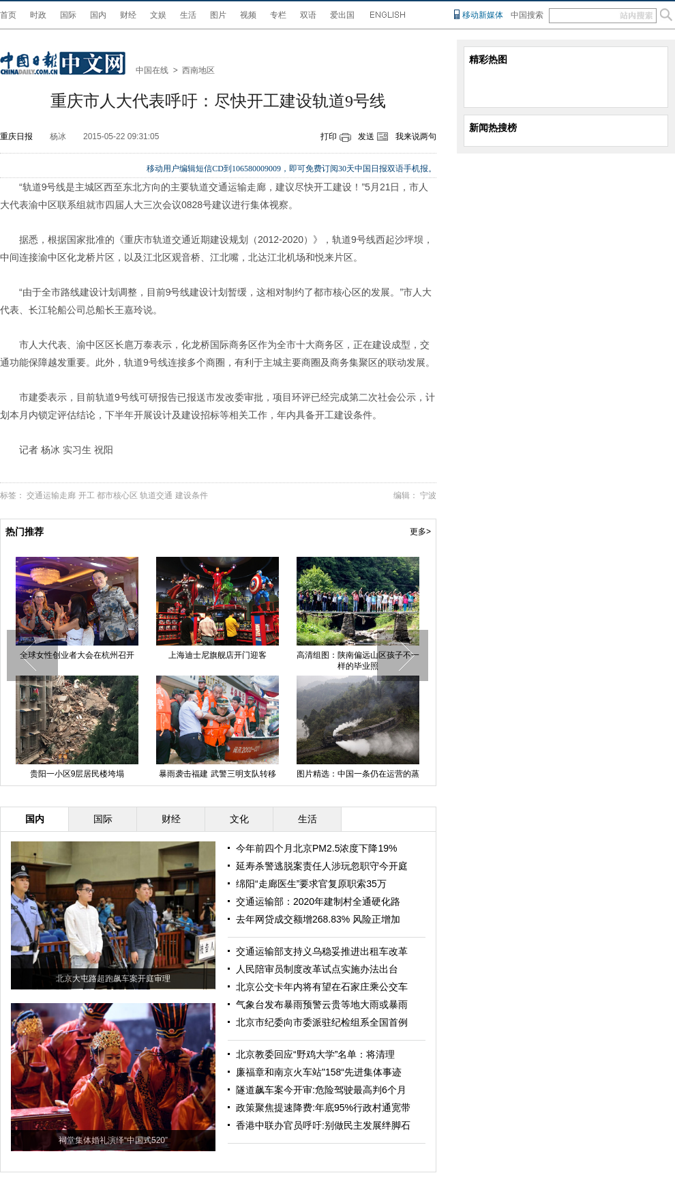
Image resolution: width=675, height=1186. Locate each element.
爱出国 (342, 15)
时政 (38, 15)
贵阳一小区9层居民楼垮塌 (77, 774)
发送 (366, 136)
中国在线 (152, 70)
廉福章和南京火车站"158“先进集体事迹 (319, 1072)
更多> (420, 531)
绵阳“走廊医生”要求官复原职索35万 (311, 883)
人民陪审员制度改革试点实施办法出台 (317, 969)
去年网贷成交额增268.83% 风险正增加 (318, 919)
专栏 (278, 15)
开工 (86, 495)
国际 (68, 15)
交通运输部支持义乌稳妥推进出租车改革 (322, 951)
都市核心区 (117, 495)
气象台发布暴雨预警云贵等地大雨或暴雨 (322, 1004)
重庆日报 (16, 136)
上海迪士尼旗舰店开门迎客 (217, 655)
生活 (188, 15)
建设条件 (191, 495)
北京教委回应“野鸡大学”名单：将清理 (315, 1054)
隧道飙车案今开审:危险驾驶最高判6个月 (321, 1089)
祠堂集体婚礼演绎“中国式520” (113, 1140)
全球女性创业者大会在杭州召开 (77, 655)
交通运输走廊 (51, 495)
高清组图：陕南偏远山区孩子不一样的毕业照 (358, 660)
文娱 (158, 15)
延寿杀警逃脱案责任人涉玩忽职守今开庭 (322, 865)
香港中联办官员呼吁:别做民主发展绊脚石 (323, 1125)
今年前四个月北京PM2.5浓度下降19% (316, 848)
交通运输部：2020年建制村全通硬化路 (318, 901)
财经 (128, 15)
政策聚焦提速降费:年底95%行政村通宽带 (323, 1107)
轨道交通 (156, 495)
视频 (248, 15)
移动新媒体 (482, 15)
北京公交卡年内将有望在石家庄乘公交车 (322, 986)
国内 (98, 15)
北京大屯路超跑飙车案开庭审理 (113, 978)
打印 (328, 136)
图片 (218, 15)
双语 (308, 15)
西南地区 (198, 70)
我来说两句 (415, 136)
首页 (8, 15)
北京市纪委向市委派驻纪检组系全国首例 (322, 1022)
